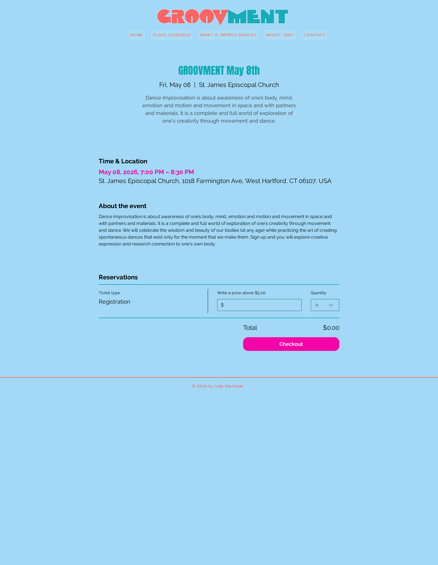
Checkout (291, 344)
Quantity (318, 292)
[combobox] (325, 305)
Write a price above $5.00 (241, 292)
